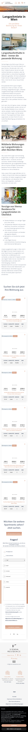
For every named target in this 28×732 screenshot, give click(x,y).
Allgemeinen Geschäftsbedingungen (13, 618)
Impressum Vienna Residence (14, 699)
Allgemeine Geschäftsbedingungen (14, 704)
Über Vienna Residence (14, 701)
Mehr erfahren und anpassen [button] (14, 729)
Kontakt (14, 696)
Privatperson (9, 551)
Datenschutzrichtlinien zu (11, 620)
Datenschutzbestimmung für (12, 612)
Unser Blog (14, 658)
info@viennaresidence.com (14, 664)
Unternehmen (9, 555)
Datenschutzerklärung (14, 706)
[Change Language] (23, 3)
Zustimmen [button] (14, 725)
